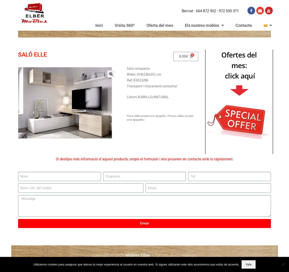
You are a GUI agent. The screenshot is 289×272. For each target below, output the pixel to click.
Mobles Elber (138, 255)
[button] (106, 78)
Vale (249, 264)
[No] (283, 264)
